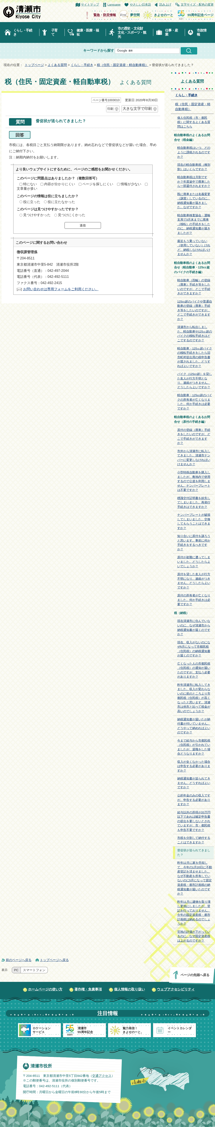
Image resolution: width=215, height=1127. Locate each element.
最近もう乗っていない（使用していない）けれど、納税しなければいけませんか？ (193, 247)
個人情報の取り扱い (129, 989)
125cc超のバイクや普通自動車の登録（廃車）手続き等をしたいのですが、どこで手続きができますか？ (194, 310)
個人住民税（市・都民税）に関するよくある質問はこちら (193, 122)
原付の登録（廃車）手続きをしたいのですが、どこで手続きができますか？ (193, 436)
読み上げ (165, 4)
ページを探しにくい (97, 184)
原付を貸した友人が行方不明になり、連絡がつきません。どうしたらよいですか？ (193, 581)
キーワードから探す (98, 50)
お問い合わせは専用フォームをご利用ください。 (61, 289)
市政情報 (201, 32)
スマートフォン (34, 970)
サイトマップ (90, 4)
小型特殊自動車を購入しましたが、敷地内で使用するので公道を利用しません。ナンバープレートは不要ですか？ (193, 481)
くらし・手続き (22, 32)
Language (113, 4)
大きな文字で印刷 (137, 109)
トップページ (34, 65)
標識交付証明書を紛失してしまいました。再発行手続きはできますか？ (193, 503)
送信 (83, 225)
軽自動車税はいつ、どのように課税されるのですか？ (193, 152)
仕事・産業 (171, 32)
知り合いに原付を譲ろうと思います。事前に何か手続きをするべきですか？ (193, 542)
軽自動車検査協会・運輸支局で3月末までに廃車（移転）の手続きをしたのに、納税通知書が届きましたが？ (193, 224)
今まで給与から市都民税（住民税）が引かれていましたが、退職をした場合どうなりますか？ (193, 747)
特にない (30, 184)
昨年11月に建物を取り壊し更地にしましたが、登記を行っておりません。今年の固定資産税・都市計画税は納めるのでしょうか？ (193, 912)
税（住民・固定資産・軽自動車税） (122, 65)
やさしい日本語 (140, 4)
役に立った (31, 202)
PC (16, 970)
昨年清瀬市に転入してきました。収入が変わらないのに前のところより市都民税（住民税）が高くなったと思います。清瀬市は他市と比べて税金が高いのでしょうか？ (193, 698)
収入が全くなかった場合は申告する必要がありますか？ (193, 766)
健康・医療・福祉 (88, 32)
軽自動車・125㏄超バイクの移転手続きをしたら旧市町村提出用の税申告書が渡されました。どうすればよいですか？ (194, 357)
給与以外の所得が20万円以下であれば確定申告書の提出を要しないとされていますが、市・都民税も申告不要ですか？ (193, 821)
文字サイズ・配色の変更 (197, 4)
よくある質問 (57, 65)
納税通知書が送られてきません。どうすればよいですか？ (193, 783)
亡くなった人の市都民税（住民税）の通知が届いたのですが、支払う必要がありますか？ (193, 670)
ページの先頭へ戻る (194, 975)
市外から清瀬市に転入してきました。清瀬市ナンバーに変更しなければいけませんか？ (193, 458)
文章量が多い (27, 188)
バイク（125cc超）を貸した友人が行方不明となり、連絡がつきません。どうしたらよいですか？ (194, 380)
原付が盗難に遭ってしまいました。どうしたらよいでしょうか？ (193, 562)
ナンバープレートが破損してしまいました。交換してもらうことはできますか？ (193, 521)
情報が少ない (131, 184)
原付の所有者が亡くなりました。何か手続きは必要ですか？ (193, 600)
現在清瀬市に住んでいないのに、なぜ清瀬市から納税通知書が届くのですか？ (193, 627)
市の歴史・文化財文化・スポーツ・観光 (132, 32)
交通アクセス (101, 1075)
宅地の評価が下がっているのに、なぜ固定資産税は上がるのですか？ (193, 936)
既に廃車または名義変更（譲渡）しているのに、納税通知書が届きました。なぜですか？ (193, 201)
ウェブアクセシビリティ (176, 989)
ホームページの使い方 (45, 989)
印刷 (110, 108)
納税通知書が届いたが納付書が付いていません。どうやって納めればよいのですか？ (193, 726)
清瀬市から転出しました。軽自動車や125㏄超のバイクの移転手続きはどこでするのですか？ (194, 333)
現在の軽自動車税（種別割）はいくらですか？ (193, 167)
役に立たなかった (61, 202)
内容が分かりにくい (59, 184)
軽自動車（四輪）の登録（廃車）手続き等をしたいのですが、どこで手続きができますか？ (193, 287)
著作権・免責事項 (88, 989)
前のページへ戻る (19, 960)
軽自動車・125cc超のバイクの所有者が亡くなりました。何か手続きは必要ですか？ (194, 402)
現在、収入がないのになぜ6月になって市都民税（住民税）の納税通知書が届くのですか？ (193, 649)
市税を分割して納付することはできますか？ (193, 840)
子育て (54, 32)
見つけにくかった (71, 215)
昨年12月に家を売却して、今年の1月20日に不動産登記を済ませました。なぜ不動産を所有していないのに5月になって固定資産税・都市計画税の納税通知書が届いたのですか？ (194, 878)
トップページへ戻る (54, 960)
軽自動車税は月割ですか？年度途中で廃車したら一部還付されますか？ (193, 182)
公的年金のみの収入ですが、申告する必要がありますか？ (193, 800)
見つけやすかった (37, 215)
